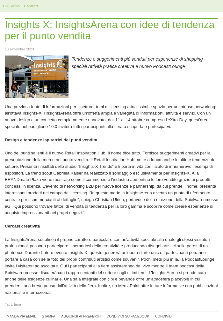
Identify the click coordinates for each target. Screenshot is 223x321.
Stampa (48, 316)
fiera (17, 304)
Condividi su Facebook (128, 316)
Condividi (164, 316)
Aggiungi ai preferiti (81, 316)
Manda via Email (21, 316)
